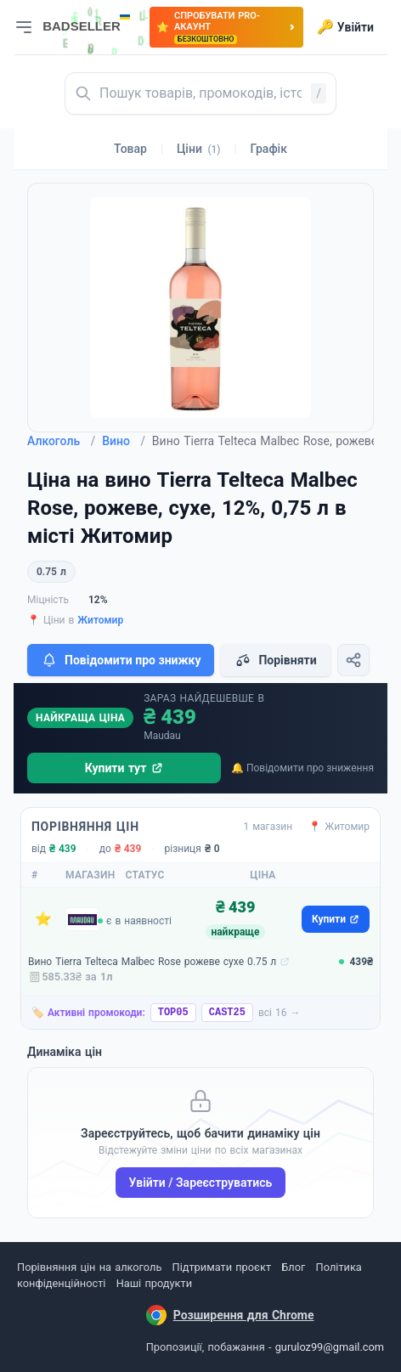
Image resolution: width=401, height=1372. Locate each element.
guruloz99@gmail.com (329, 1347)
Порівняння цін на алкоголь (89, 1267)
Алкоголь (61, 441)
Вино (123, 441)
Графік (269, 148)
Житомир (100, 620)
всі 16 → (279, 1013)
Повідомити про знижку (120, 660)
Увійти (345, 27)
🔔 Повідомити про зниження (302, 768)
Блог (293, 1267)
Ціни (199, 148)
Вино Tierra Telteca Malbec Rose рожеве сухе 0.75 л (152, 962)
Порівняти (275, 660)
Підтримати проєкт (221, 1267)
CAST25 (227, 1013)
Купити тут (124, 768)
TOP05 (173, 1013)
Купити (335, 919)
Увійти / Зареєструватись (201, 1182)
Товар (130, 148)
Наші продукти (154, 1283)
